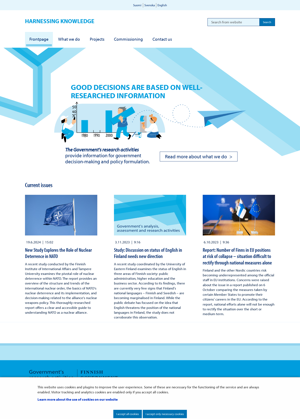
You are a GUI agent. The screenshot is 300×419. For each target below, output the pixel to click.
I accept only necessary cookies (165, 414)
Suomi (137, 5)
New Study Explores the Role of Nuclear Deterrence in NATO (58, 252)
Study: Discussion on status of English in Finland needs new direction (148, 252)
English (162, 5)
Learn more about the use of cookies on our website (78, 399)
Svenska (149, 5)
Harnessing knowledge (59, 21)
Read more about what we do (196, 156)
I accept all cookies (127, 414)
